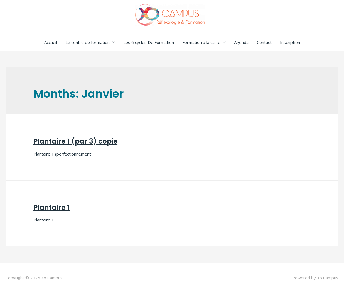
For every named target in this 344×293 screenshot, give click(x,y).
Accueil (50, 42)
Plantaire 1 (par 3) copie (75, 141)
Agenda (241, 42)
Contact (264, 42)
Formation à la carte (201, 42)
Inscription (290, 42)
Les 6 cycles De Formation (148, 42)
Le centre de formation (87, 42)
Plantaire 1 (51, 207)
